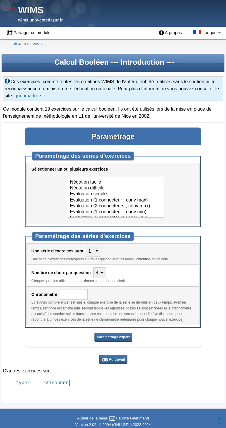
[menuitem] (170, 33)
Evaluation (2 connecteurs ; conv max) (115, 206)
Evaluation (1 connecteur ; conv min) (115, 212)
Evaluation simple (115, 194)
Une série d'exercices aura (57, 251)
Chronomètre (45, 294)
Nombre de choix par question (61, 272)
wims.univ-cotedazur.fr (40, 20)
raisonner (55, 382)
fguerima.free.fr (29, 95)
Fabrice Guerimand (132, 418)
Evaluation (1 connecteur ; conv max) (115, 200)
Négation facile (115, 182)
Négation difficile (115, 188)
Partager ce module (32, 32)
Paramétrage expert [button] (113, 337)
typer (23, 382)
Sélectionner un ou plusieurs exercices (70, 169)
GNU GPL (122, 424)
